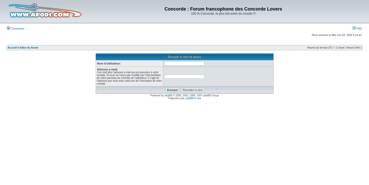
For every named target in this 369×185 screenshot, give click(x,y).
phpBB (168, 95)
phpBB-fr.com (193, 98)
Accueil (12, 47)
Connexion (15, 28)
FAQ (357, 28)
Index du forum (29, 47)
